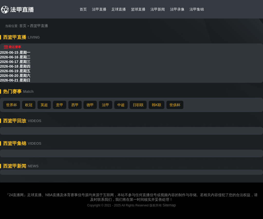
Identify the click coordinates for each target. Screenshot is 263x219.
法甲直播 (99, 9)
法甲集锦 (197, 9)
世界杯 (11, 105)
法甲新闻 (158, 9)
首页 (83, 9)
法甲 (105, 105)
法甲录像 (177, 9)
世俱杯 (175, 105)
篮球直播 (138, 9)
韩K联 (156, 105)
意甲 (59, 105)
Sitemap (169, 205)
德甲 (90, 105)
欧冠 (28, 105)
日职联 (138, 105)
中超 (121, 105)
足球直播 (118, 9)
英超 (44, 105)
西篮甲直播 (39, 26)
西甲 (75, 105)
